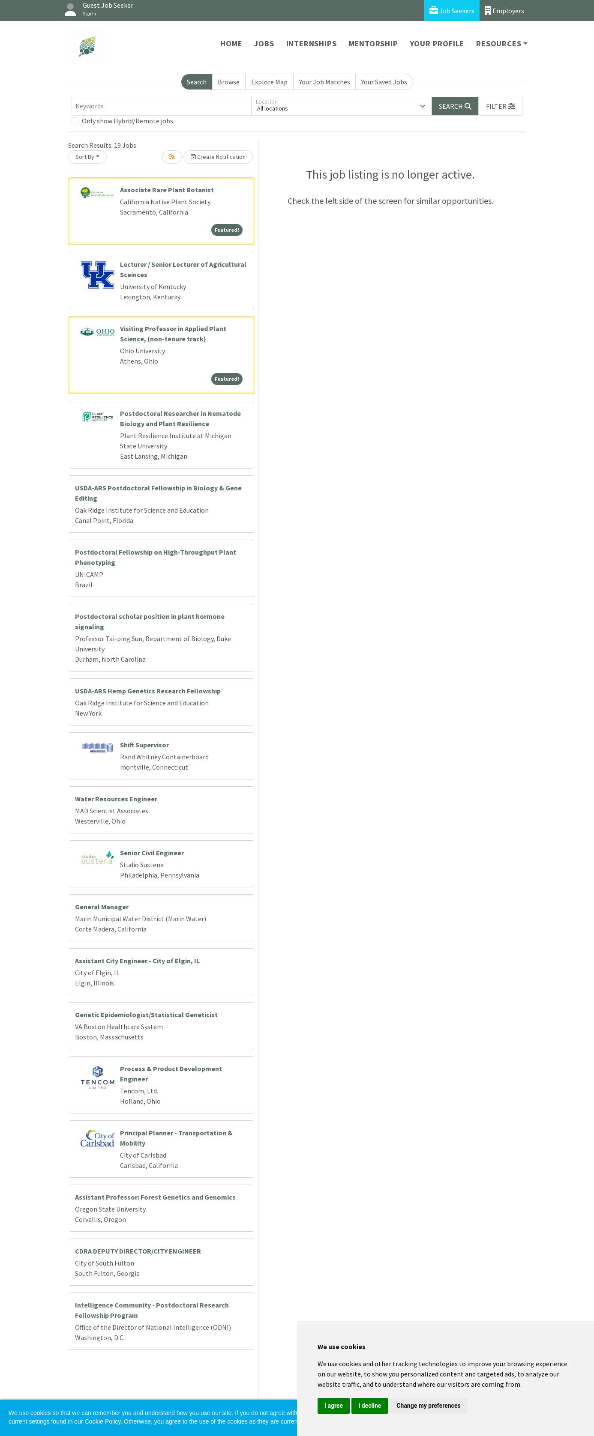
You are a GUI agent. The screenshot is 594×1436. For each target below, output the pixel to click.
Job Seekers (451, 10)
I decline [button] (369, 1405)
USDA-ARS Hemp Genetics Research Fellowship (148, 691)
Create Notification (218, 157)
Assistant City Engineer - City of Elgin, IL (137, 960)
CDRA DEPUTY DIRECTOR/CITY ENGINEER (138, 1251)
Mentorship (373, 43)
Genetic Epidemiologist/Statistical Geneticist (146, 1014)
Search (197, 82)
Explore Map (269, 82)
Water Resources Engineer (116, 798)
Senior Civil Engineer (152, 852)
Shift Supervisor (144, 744)
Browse (229, 82)
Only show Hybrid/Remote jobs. (128, 120)
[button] (500, 106)
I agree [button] (333, 1405)
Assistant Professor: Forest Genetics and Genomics (155, 1197)
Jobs (264, 43)
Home (231, 43)
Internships (311, 43)
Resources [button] (498, 43)
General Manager (102, 906)
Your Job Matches (324, 82)
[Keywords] (162, 106)
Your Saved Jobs (384, 82)
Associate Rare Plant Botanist (167, 189)
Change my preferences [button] (428, 1405)
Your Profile (437, 43)
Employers (504, 10)
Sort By (84, 157)
